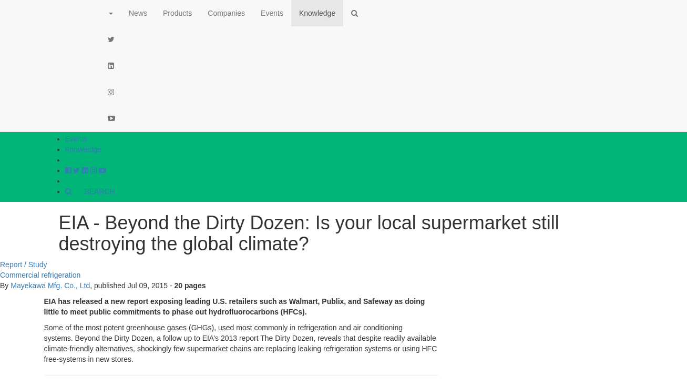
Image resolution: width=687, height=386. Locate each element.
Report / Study (23, 264)
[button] (110, 13)
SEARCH (90, 191)
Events (76, 139)
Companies (226, 13)
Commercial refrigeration (40, 275)
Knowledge (83, 149)
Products (177, 13)
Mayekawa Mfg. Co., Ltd (50, 285)
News (138, 13)
